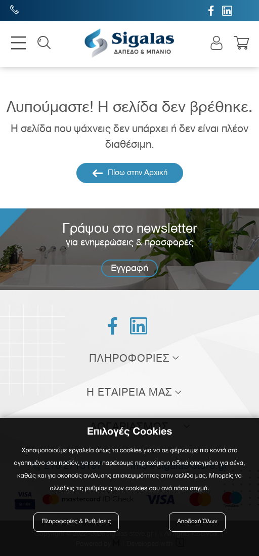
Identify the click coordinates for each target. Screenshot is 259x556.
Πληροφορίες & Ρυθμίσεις (76, 522)
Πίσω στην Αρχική (129, 173)
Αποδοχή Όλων (197, 522)
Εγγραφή (129, 268)
